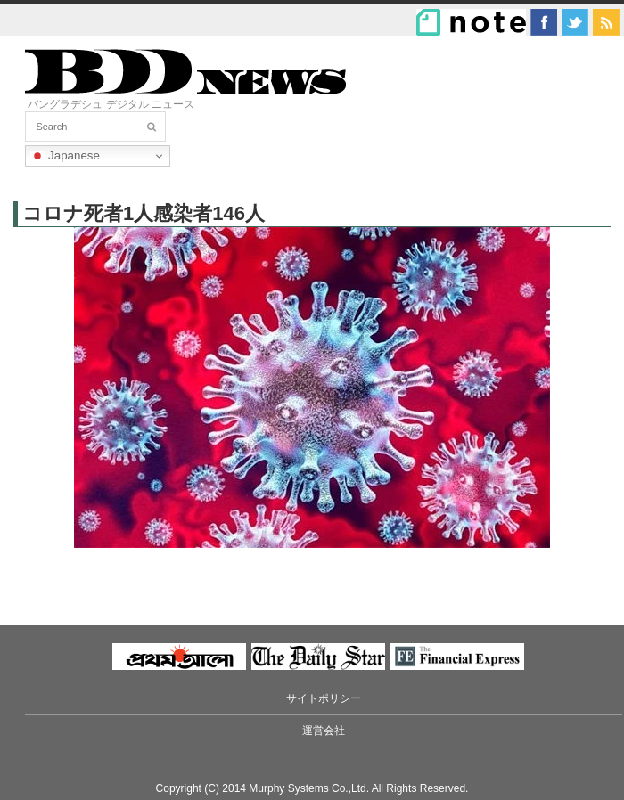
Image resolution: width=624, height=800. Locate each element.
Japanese (65, 156)
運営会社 (323, 730)
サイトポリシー (323, 698)
